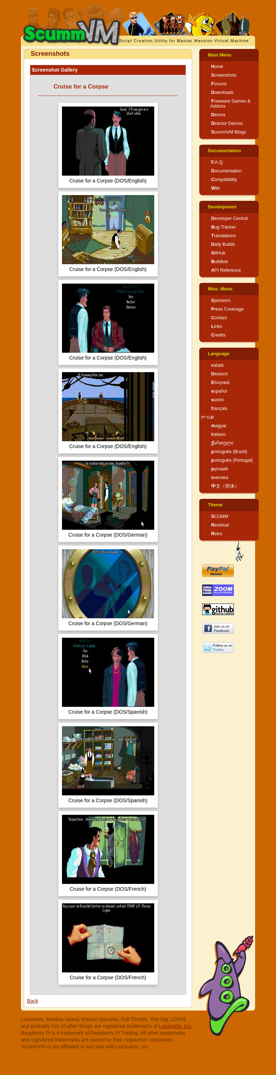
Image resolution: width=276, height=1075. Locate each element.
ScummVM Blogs (228, 132)
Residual (220, 525)
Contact (219, 317)
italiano (218, 434)
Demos (218, 114)
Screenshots (223, 75)
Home (217, 66)
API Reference (226, 270)
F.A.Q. (217, 162)
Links (216, 326)
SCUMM (219, 516)
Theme (215, 504)
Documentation (224, 150)
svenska (219, 477)
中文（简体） (225, 486)
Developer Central (229, 218)
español (219, 391)
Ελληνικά (220, 382)
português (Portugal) (232, 460)
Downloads (222, 92)
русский (219, 468)
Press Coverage (227, 309)
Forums (219, 83)
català (217, 365)
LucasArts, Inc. (175, 1026)
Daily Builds (223, 244)
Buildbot (219, 261)
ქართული (222, 443)
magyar (219, 425)
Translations (223, 235)
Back (32, 1001)
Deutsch (219, 373)
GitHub (218, 253)
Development (222, 206)
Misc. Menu (220, 289)
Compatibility (224, 179)
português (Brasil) (229, 451)
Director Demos (227, 123)
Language (218, 353)
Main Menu (219, 55)
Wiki (215, 188)
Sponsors (220, 300)
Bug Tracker (223, 227)
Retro (216, 533)
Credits (218, 335)
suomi (217, 399)
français (219, 408)
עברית (207, 417)
